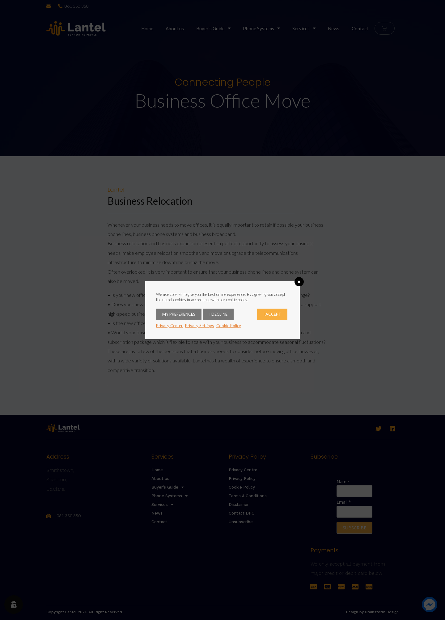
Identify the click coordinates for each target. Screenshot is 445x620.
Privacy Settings (199, 325)
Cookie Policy (228, 325)
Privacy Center (169, 325)
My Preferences (178, 314)
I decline (218, 314)
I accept (272, 314)
